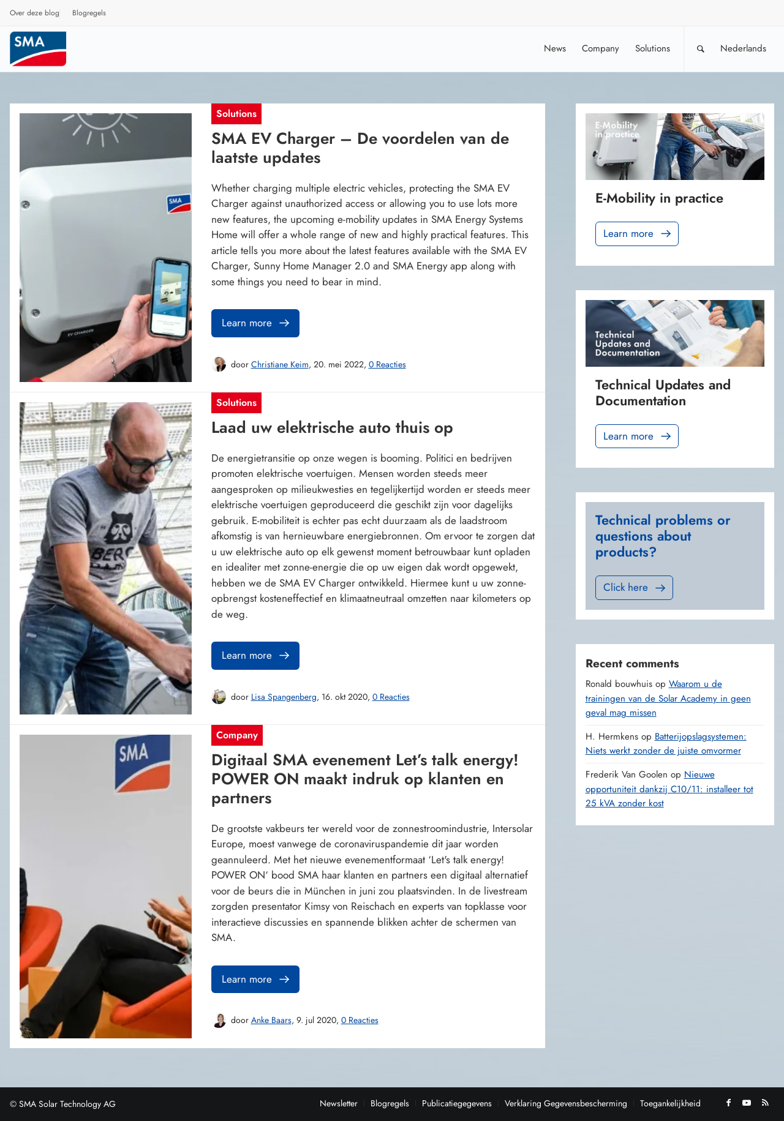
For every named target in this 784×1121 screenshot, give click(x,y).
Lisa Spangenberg (284, 697)
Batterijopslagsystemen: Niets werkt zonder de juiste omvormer (666, 744)
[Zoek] (700, 49)
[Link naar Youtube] (746, 1102)
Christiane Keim (280, 364)
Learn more (257, 323)
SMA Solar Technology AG (67, 1104)
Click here (635, 587)
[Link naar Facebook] (728, 1102)
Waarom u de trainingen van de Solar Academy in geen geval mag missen (668, 698)
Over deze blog (34, 12)
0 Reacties (387, 364)
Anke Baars (271, 1020)
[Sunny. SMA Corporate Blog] (46, 49)
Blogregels (89, 12)
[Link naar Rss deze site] (765, 1102)
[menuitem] (35, 15)
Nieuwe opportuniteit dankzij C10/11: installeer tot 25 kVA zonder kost (669, 789)
